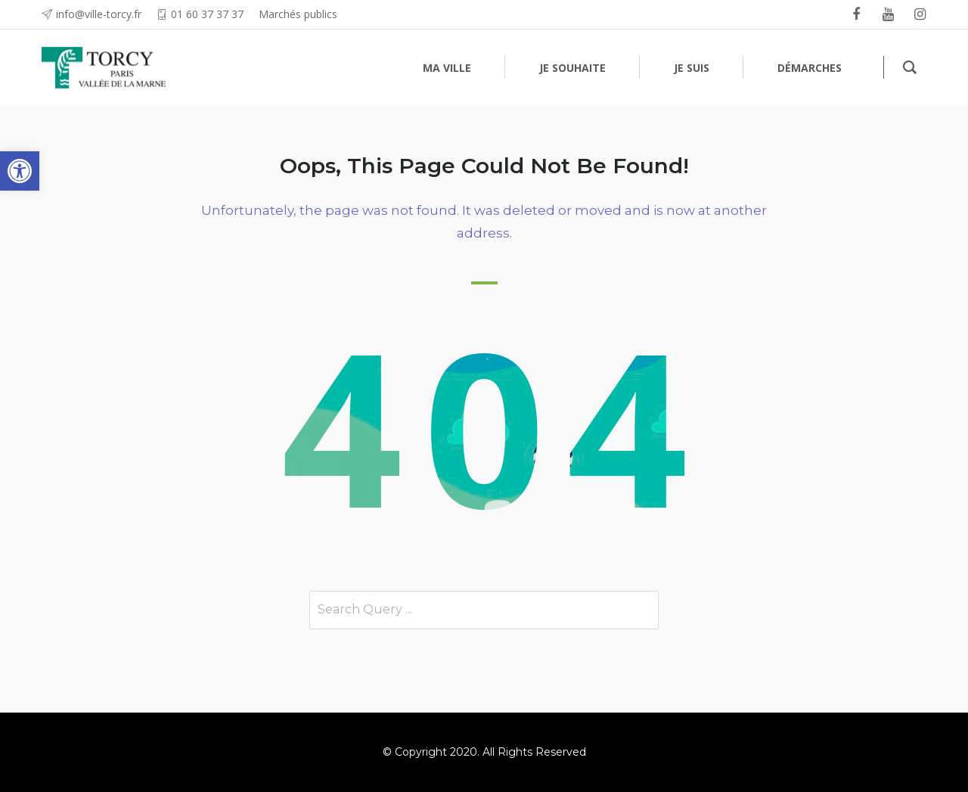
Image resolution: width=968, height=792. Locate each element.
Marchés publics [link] (298, 14)
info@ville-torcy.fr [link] (98, 14)
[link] (19, 171)
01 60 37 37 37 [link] (207, 14)
